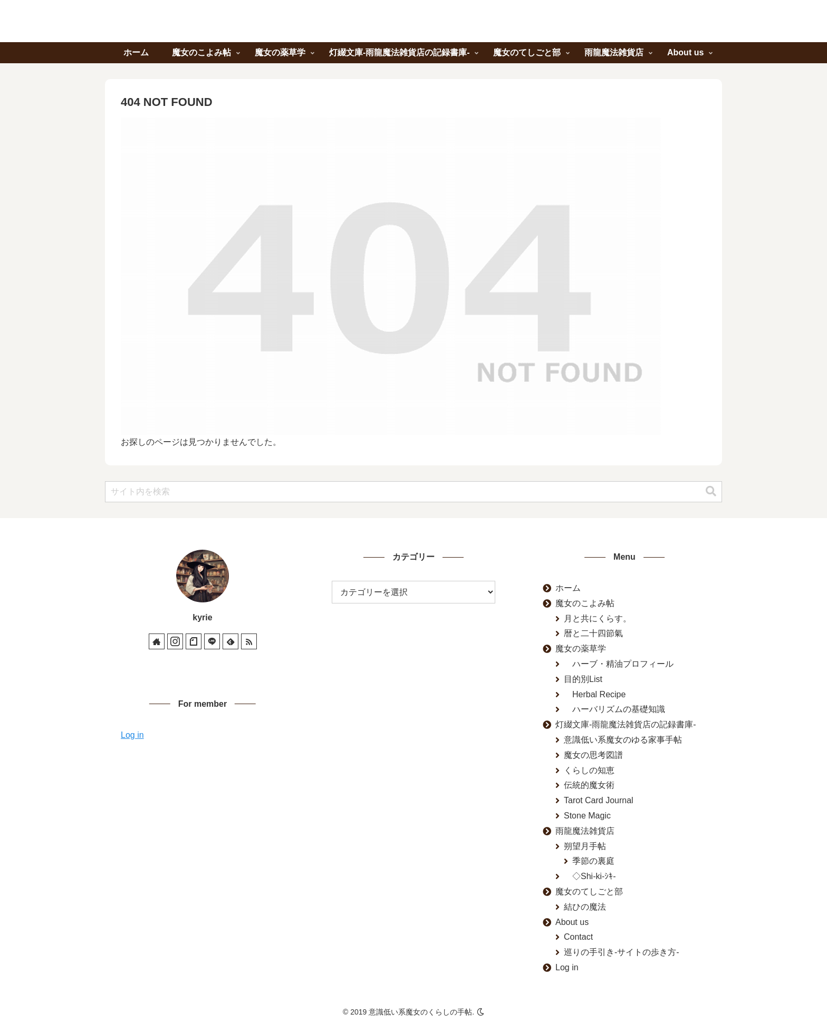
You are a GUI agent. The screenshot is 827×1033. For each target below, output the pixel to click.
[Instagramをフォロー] (175, 641)
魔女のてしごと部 (589, 891)
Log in (132, 734)
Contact (578, 936)
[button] (710, 491)
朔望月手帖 (585, 846)
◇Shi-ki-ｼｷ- (590, 876)
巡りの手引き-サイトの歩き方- (621, 952)
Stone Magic (587, 815)
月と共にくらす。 (597, 618)
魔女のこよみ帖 (584, 603)
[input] (413, 491)
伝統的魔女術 (589, 785)
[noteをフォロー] (193, 641)
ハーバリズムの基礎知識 (614, 709)
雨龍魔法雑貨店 (584, 830)
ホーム (568, 587)
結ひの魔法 (585, 906)
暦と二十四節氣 (593, 633)
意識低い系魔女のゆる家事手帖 (623, 739)
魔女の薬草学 (580, 648)
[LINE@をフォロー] (212, 641)
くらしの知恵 (589, 770)
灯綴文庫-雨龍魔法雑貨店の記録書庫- (625, 724)
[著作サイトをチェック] (157, 641)
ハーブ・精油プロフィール (619, 663)
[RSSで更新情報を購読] (249, 641)
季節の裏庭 (593, 860)
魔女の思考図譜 (593, 755)
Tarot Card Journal (598, 800)
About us (572, 922)
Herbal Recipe (595, 694)
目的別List (583, 679)
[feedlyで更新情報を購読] (230, 641)
